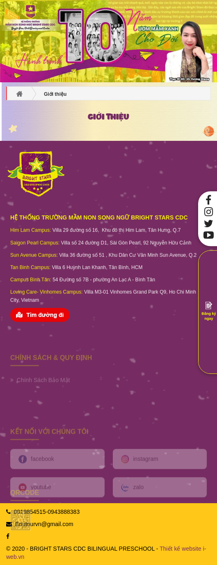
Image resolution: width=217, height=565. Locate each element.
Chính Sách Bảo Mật (40, 389)
